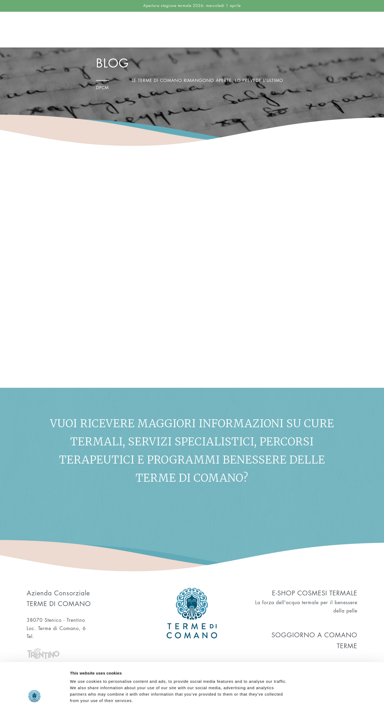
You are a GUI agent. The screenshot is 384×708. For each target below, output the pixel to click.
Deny (339, 673)
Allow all (339, 638)
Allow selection (339, 655)
